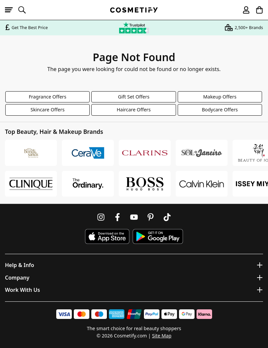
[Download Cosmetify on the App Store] (107, 236)
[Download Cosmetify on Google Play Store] (158, 236)
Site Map (161, 335)
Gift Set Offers (133, 97)
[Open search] (24, 10)
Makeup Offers (220, 97)
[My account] (243, 10)
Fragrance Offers (48, 97)
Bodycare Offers (220, 109)
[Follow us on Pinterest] (150, 217)
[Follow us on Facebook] (117, 217)
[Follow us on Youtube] (134, 217)
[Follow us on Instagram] (101, 217)
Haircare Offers (134, 109)
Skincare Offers (47, 109)
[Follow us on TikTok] (167, 217)
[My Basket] (256, 10)
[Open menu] (11, 10)
